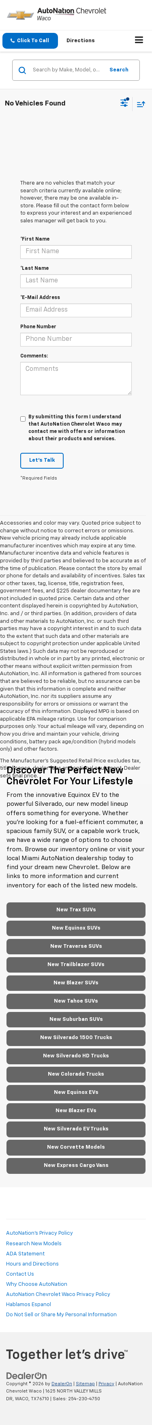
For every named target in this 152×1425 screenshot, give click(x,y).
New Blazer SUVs (76, 983)
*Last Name (34, 268)
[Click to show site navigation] (139, 41)
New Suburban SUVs (76, 1019)
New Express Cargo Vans (76, 1165)
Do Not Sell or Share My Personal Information (61, 1314)
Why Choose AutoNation (36, 1284)
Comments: (34, 356)
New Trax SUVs (76, 910)
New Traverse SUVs (76, 946)
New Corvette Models (76, 1147)
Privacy (106, 1384)
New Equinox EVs (76, 1092)
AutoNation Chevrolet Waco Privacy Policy (58, 1294)
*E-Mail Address (40, 297)
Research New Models (34, 1243)
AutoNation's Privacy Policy (39, 1233)
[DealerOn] (26, 1375)
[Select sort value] (139, 104)
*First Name (34, 239)
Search (118, 70)
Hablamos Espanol (28, 1304)
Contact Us (20, 1274)
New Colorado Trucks (76, 1074)
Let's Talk (42, 460)
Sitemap (85, 1384)
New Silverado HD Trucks (76, 1056)
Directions (80, 40)
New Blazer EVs (76, 1110)
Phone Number (38, 327)
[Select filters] (124, 104)
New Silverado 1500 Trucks (76, 1037)
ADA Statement (25, 1254)
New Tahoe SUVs (76, 1001)
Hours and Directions (32, 1264)
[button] (30, 41)
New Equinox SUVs (76, 928)
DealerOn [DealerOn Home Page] (61, 1384)
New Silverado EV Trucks (76, 1129)
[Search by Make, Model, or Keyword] (67, 70)
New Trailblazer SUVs (76, 964)
